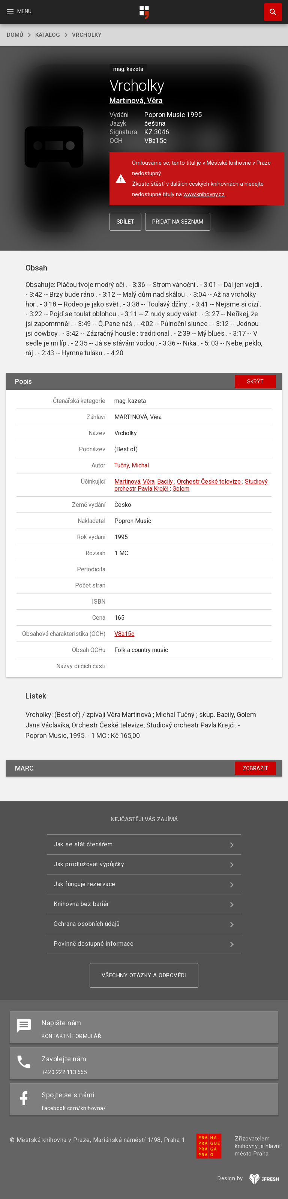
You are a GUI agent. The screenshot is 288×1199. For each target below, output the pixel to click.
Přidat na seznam (177, 221)
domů (15, 35)
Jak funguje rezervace (85, 884)
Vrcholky (86, 35)
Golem (180, 488)
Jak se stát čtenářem (83, 844)
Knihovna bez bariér (81, 904)
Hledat (269, 8)
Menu (19, 11)
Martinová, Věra (136, 100)
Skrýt (255, 382)
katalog (47, 35)
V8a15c (124, 633)
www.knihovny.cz (204, 194)
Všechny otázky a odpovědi (144, 975)
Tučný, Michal (131, 465)
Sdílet (125, 221)
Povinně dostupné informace (94, 943)
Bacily (165, 481)
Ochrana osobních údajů (87, 923)
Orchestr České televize (209, 481)
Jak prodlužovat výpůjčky (89, 864)
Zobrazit (255, 768)
